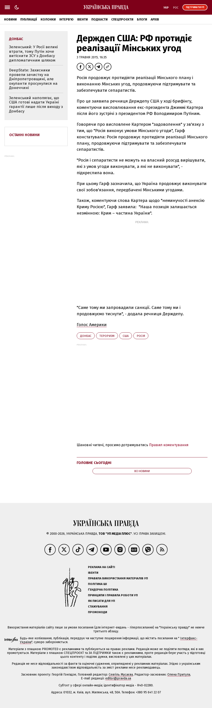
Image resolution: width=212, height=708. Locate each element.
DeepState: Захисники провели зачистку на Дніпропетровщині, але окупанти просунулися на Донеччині (33, 79)
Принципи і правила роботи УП (113, 595)
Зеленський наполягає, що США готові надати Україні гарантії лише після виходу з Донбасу (36, 105)
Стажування (98, 606)
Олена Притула (178, 674)
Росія (141, 336)
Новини (10, 19)
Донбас (85, 336)
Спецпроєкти (122, 19)
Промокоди (97, 612)
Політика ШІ (97, 584)
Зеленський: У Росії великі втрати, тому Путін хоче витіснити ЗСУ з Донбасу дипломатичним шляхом (33, 54)
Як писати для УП (101, 601)
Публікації (28, 19)
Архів (155, 19)
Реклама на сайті (101, 567)
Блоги (142, 19)
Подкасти (99, 19)
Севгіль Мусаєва (121, 674)
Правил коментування (169, 445)
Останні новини (24, 135)
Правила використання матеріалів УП (118, 578)
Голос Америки (92, 324)
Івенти (82, 19)
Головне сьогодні (94, 463)
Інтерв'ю (66, 19)
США (126, 336)
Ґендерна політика (103, 589)
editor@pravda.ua (118, 678)
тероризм (107, 336)
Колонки (48, 19)
